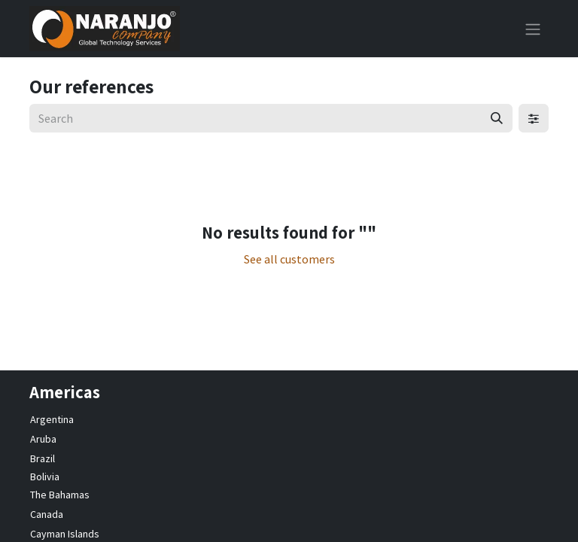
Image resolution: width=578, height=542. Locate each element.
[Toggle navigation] (533, 28)
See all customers (289, 258)
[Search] (497, 118)
